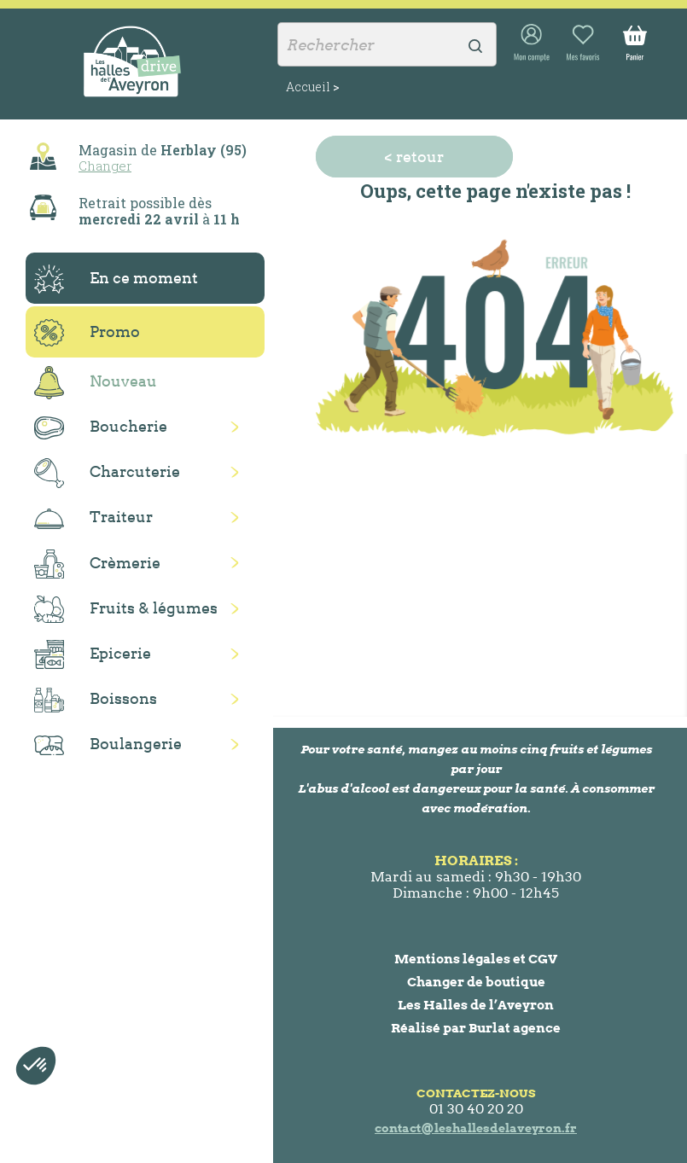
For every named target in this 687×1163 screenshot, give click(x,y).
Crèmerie (97, 564)
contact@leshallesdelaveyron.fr (476, 1128)
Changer (105, 165)
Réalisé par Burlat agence (476, 1028)
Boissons (95, 700)
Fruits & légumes (126, 610)
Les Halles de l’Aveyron (476, 1005)
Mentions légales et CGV (475, 959)
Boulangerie (108, 745)
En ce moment (116, 279)
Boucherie (100, 427)
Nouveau (95, 382)
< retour (414, 157)
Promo (87, 332)
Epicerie (92, 654)
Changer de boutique (476, 982)
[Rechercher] (387, 44)
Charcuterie (107, 473)
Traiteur (93, 518)
